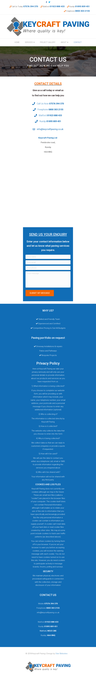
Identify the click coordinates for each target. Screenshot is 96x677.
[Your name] (48, 257)
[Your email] (48, 262)
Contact (78, 42)
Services (29, 42)
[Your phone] (48, 268)
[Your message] (48, 279)
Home (17, 42)
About (63, 42)
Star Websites (62, 653)
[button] (40, 293)
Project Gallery (47, 42)
